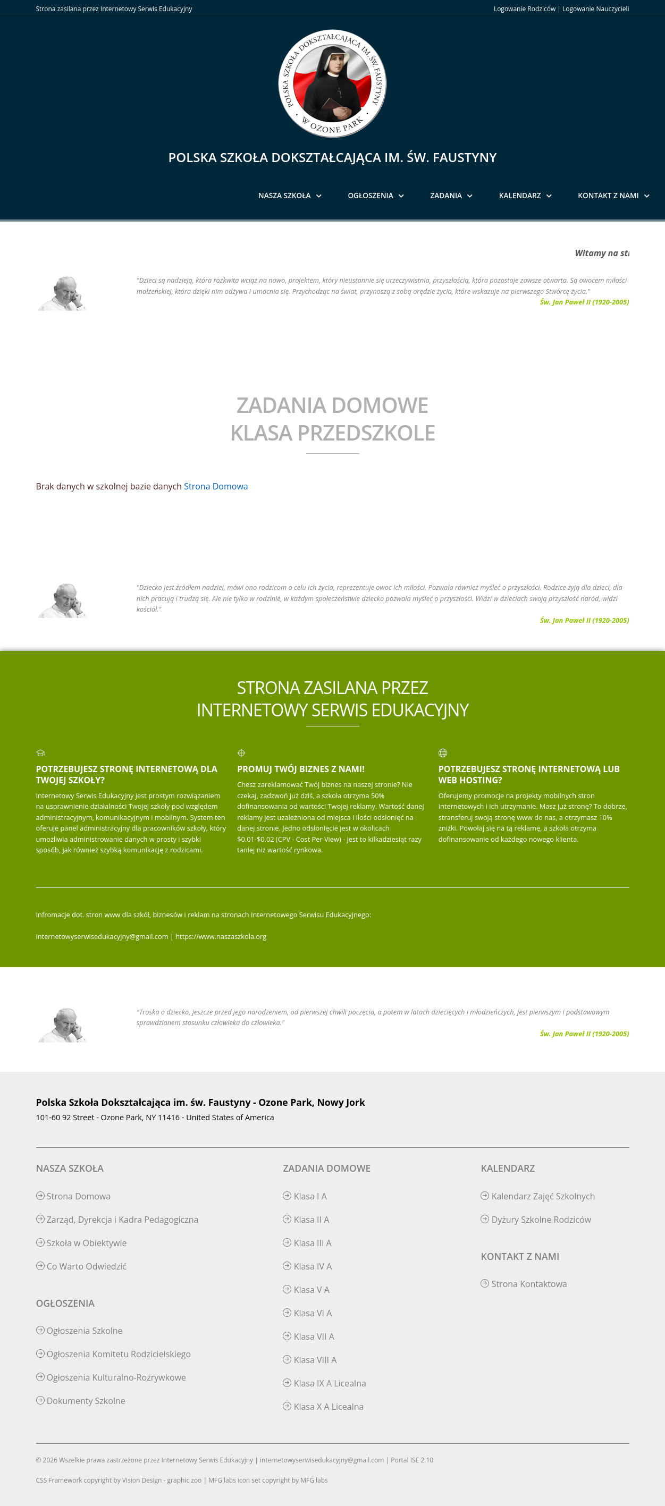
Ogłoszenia (370, 195)
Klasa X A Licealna (323, 1406)
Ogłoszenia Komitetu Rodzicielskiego (113, 1354)
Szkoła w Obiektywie (81, 1243)
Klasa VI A (307, 1313)
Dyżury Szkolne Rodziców (536, 1219)
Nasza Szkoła (284, 195)
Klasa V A (306, 1290)
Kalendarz (520, 195)
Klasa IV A (307, 1266)
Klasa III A (307, 1243)
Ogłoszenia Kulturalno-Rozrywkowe (111, 1377)
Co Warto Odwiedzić (81, 1266)
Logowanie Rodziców (524, 8)
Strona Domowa (216, 486)
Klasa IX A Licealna (324, 1383)
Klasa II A (306, 1219)
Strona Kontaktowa (524, 1284)
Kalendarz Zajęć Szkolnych (538, 1196)
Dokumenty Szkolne (80, 1401)
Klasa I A (304, 1196)
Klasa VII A (308, 1336)
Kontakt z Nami (608, 195)
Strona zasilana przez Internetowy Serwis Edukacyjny (114, 8)
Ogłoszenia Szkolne (79, 1330)
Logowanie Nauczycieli (595, 8)
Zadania (446, 195)
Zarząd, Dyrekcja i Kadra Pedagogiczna (117, 1219)
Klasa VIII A (309, 1360)
